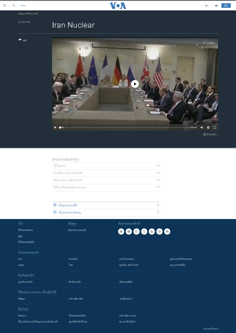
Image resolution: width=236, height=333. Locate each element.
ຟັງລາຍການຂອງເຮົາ (77, 230)
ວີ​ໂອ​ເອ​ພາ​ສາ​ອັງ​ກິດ (77, 315)
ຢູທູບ (20, 236)
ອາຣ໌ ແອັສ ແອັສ (76, 299)
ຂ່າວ (23, 6)
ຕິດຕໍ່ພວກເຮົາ (75, 282)
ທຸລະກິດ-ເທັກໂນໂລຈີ (128, 265)
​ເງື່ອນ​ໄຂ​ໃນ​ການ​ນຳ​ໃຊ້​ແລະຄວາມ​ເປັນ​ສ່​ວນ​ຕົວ (38, 321)
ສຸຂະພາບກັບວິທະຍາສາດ (181, 259)
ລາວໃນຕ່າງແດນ (126, 259)
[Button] (22, 40)
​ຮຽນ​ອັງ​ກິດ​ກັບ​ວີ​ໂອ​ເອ (78, 321)
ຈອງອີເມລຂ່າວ (126, 299)
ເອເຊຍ (21, 265)
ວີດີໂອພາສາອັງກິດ (26, 242)
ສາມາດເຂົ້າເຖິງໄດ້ (127, 321)
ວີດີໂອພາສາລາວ (25, 230)
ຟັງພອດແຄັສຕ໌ (125, 282)
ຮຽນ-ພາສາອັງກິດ (177, 265)
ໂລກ (71, 265)
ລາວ (20, 259)
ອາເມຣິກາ (73, 259)
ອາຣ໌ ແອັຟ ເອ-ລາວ (127, 315)
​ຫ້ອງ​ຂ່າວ (22, 315)
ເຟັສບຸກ (21, 299)
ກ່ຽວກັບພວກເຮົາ (25, 282)
